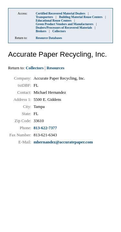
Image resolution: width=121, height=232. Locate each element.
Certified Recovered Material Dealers (61, 13)
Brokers (41, 31)
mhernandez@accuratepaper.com (63, 142)
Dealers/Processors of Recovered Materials (64, 27)
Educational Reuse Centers (54, 20)
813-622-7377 (45, 128)
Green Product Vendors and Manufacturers (65, 24)
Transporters (44, 17)
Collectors (59, 31)
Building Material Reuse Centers (81, 17)
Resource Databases (49, 38)
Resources (55, 68)
